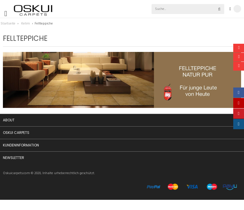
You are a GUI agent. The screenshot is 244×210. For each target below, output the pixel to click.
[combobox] (175, 9)
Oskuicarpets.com (16, 173)
